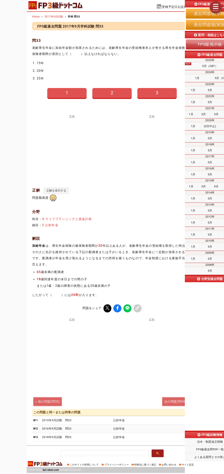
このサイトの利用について (84, 464)
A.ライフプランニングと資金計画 (67, 219)
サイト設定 (188, 464)
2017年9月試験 (53, 16)
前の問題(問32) (49, 401)
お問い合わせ (169, 464)
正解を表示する (56, 190)
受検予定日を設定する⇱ (179, 7)
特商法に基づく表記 (145, 464)
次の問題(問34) (175, 401)
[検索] (104, 453)
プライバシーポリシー (116, 464)
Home (36, 16)
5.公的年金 (50, 225)
